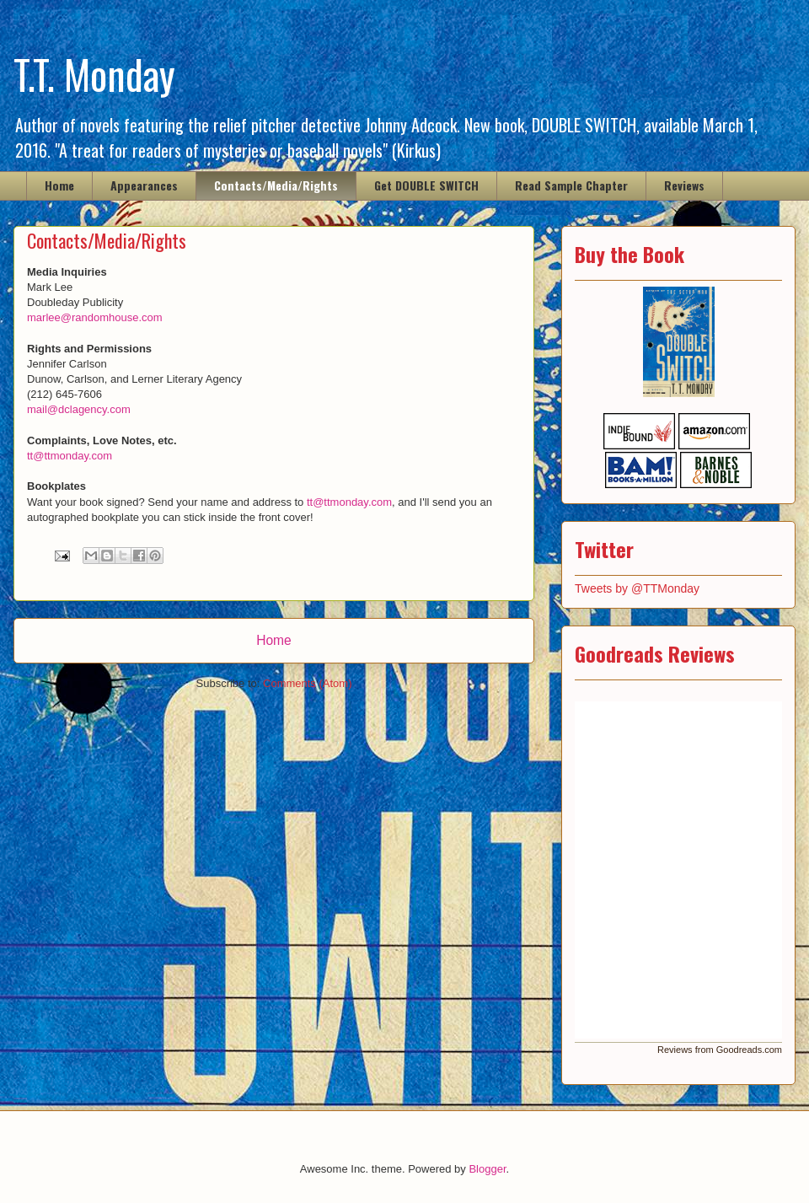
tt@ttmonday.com (69, 455)
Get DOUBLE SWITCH (426, 185)
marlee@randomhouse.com (95, 317)
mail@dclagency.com (79, 409)
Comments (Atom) (307, 683)
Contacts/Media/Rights (276, 185)
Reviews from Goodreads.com (719, 1050)
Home (59, 185)
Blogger (487, 1169)
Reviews (684, 185)
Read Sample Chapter (571, 185)
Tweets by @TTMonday (637, 588)
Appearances (144, 185)
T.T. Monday (94, 74)
